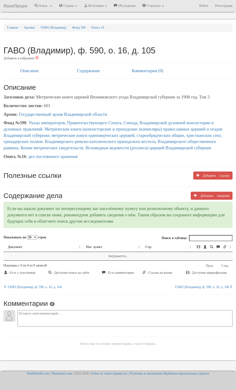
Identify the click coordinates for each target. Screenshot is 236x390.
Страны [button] (68, 6)
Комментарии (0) (147, 70)
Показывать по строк (25, 237)
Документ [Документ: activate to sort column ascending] (15, 247)
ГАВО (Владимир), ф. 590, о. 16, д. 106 (203, 287)
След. (225, 265)
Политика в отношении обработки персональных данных (169, 373)
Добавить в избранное (21, 58)
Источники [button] (95, 6)
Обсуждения (124, 6)
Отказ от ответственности (109, 373)
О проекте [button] (153, 6)
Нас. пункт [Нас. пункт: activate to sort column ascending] (68, 247)
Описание (29, 70)
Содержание (88, 70)
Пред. (210, 265)
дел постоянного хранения (53, 156)
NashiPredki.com (38, 373)
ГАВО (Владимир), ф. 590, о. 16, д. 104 (33, 287)
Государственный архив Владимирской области (63, 114)
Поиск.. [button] (43, 6)
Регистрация (223, 6)
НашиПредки (15, 6)
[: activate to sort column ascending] (189, 247)
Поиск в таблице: (197, 238)
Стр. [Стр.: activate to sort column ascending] (119, 247)
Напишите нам (62, 373)
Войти (203, 6)
